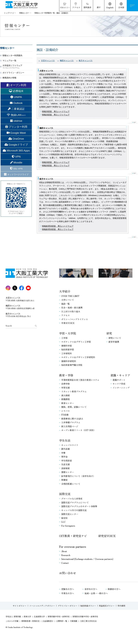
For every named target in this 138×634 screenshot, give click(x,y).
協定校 (64, 518)
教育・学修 (66, 375)
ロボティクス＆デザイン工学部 (76, 341)
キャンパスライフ (69, 445)
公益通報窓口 (47, 621)
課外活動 (65, 448)
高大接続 (65, 395)
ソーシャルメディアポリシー (42, 605)
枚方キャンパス (86, 60)
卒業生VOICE (67, 323)
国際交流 (64, 494)
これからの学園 (12, 621)
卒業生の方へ (67, 593)
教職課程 (65, 399)
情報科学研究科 (68, 361)
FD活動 (64, 414)
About (64, 551)
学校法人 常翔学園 (13, 616)
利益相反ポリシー (107, 605)
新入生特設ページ (69, 426)
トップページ (9, 13)
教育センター (67, 403)
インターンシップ (121, 387)
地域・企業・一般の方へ (96, 593)
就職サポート (119, 380)
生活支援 (65, 464)
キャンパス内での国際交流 (74, 510)
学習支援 (65, 387)
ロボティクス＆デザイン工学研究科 (78, 357)
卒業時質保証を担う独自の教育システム (80, 380)
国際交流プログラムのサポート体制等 (79, 506)
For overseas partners (72, 546)
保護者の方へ (114, 589)
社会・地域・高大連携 (71, 307)
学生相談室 (66, 460)
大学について (67, 299)
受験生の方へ (67, 589)
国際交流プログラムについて (75, 502)
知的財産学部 (67, 349)
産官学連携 (113, 341)
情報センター (24, 13)
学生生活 (64, 440)
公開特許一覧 (61, 621)
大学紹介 (64, 291)
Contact (65, 563)
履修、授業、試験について (74, 407)
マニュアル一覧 (9, 60)
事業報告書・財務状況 (30, 621)
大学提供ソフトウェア (12, 66)
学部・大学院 (67, 333)
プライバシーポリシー (67, 605)
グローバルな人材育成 (71, 498)
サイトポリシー (19, 605)
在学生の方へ (90, 589)
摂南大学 (27, 616)
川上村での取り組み (70, 311)
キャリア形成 (119, 383)
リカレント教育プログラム (74, 391)
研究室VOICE (107, 536)
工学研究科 (66, 353)
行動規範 (73, 621)
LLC (63, 521)
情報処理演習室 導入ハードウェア (58, 226)
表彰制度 (65, 468)
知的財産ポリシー (88, 605)
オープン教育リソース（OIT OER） (78, 430)
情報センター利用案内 (12, 55)
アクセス (65, 315)
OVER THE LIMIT (70, 296)
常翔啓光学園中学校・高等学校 (85, 616)
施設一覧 (65, 303)
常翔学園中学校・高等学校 (59, 616)
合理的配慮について (70, 483)
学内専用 (121, 605)
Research (65, 555)
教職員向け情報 (9, 78)
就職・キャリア (120, 375)
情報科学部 (66, 345)
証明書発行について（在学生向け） (78, 476)
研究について (114, 338)
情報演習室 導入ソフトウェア (56, 115)
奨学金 (64, 456)
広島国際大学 (39, 616)
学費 (63, 452)
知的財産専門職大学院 (71, 365)
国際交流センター (69, 514)
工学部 (64, 338)
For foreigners (68, 525)
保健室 (64, 479)
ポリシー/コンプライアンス (74, 319)
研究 (109, 333)
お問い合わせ (67, 573)
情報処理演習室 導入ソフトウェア (58, 229)
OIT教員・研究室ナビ (73, 536)
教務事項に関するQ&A (72, 418)
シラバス (65, 410)
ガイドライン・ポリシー (13, 73)
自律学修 (65, 383)
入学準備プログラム (70, 422)
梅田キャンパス (67, 60)
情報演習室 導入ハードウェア (56, 111)
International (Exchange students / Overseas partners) (87, 559)
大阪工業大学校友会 (88, 621)
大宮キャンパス (48, 60)
